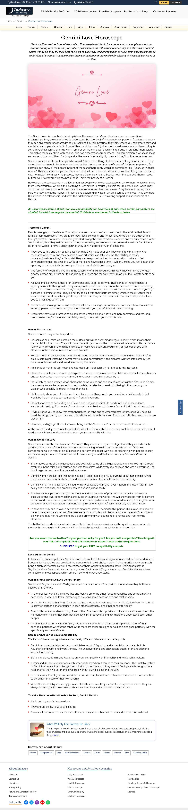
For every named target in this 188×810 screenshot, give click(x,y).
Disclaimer (13, 783)
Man (127, 752)
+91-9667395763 (84, 2)
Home (9, 21)
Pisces (168, 27)
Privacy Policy (15, 787)
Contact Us (14, 779)
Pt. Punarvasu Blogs (136, 11)
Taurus (31, 27)
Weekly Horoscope (75, 779)
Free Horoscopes (110, 11)
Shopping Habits (140, 752)
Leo (70, 27)
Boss (59, 752)
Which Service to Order (55, 11)
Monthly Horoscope (76, 783)
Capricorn (138, 27)
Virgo (80, 27)
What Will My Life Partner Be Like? (68, 724)
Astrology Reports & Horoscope (142, 783)
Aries (19, 27)
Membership (133, 779)
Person (33, 752)
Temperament (46, 752)
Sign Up (176, 2)
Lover (97, 752)
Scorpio (104, 27)
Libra (92, 27)
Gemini (20, 21)
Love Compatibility (75, 792)
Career (107, 752)
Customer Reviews (164, 11)
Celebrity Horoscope (76, 796)
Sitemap (131, 792)
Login (164, 2)
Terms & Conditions (18, 796)
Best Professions (72, 752)
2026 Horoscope (85, 11)
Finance (87, 752)
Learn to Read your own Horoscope (143, 787)
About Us (13, 775)
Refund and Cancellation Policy (22, 792)
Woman (117, 752)
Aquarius (154, 27)
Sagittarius (121, 27)
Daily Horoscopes (75, 775)
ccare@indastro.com (61, 2)
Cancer (58, 27)
